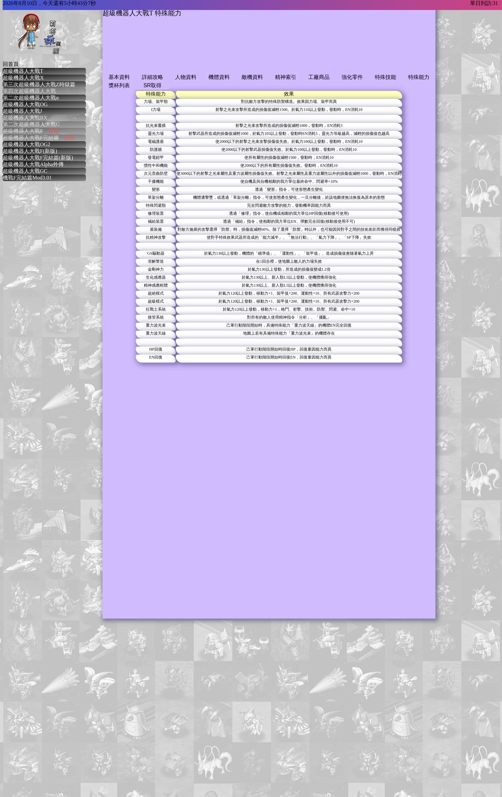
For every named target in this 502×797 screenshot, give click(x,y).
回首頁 (11, 64)
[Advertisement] (224, 51)
